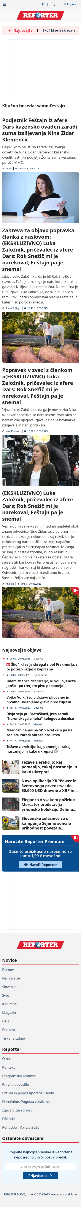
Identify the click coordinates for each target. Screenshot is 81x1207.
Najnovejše (11, 978)
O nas (6, 1058)
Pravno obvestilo (15, 1084)
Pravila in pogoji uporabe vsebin (28, 1093)
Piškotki (8, 1118)
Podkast (8, 1029)
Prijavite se (40, 1175)
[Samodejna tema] (42, 4)
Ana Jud (10, 583)
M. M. (9, 168)
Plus (5, 1021)
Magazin (38, 724)
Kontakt (8, 1067)
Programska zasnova (19, 1076)
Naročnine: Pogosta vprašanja (26, 1101)
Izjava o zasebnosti (17, 1110)
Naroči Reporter (40, 864)
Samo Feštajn (13, 308)
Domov (8, 969)
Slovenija (39, 658)
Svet (5, 995)
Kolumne (9, 1004)
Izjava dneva (41, 674)
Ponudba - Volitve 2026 (20, 1127)
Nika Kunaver (13, 431)
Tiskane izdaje (13, 1038)
